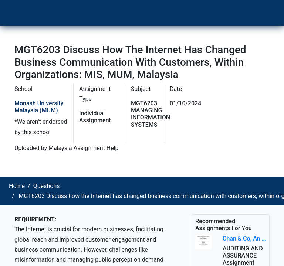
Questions (46, 186)
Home (17, 186)
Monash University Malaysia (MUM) (39, 107)
